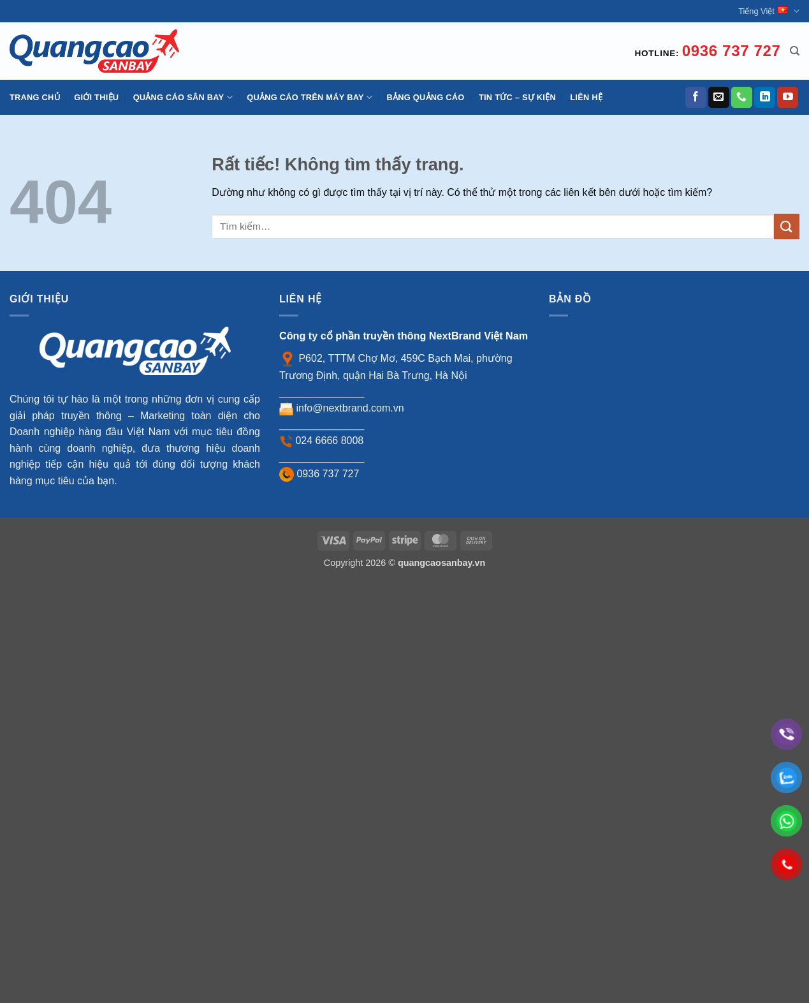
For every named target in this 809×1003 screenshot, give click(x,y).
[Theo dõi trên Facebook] (695, 97)
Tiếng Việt (768, 11)
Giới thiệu (96, 97)
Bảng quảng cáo (426, 97)
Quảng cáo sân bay (183, 97)
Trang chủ (35, 97)
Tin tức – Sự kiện (517, 97)
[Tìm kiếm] (794, 51)
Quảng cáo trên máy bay (309, 97)
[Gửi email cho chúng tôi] (718, 97)
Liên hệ (586, 97)
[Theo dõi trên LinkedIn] (764, 97)
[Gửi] (786, 226)
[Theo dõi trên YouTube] (787, 97)
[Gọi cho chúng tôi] (741, 97)
